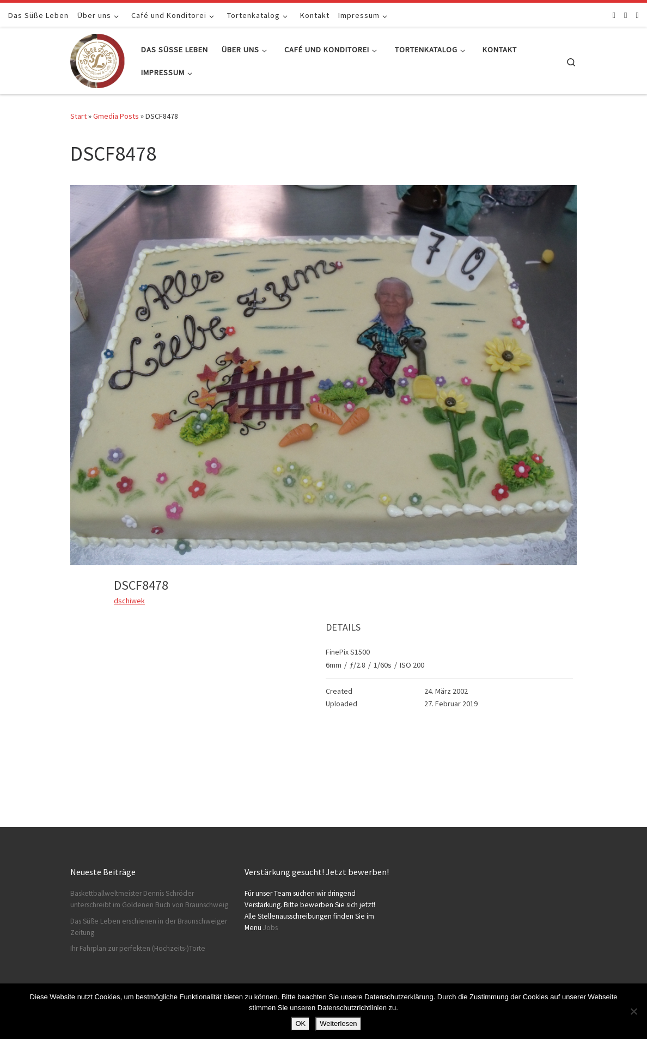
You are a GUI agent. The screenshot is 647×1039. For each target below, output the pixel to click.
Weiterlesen (338, 1023)
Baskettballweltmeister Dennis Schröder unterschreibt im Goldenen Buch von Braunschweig (149, 899)
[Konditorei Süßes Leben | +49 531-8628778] (97, 59)
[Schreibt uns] (637, 15)
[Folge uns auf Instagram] (625, 15)
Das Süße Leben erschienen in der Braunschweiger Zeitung (148, 926)
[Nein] (633, 1011)
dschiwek (129, 601)
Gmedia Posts (116, 116)
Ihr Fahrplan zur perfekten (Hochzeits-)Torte (137, 948)
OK (300, 1023)
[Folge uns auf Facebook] (614, 15)
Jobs (270, 927)
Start (78, 116)
